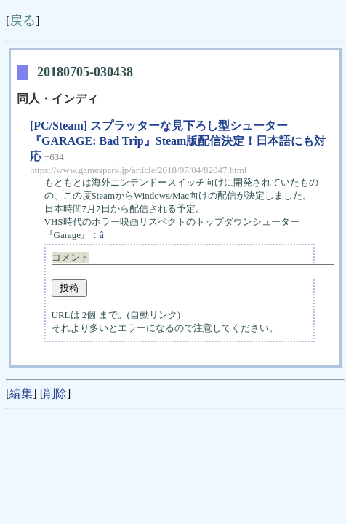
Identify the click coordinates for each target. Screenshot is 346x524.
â (106, 234)
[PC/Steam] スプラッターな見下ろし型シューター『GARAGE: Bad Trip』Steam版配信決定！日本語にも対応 (178, 140)
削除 (55, 393)
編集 (21, 393)
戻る (22, 20)
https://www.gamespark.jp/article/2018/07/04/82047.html (138, 169)
